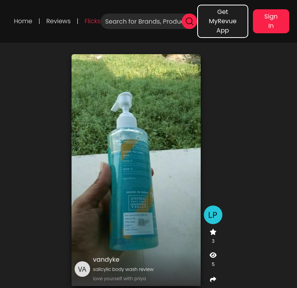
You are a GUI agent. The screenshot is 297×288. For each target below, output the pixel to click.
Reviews (58, 21)
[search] (189, 21)
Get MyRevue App (223, 21)
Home (23, 21)
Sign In (271, 21)
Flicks (93, 21)
